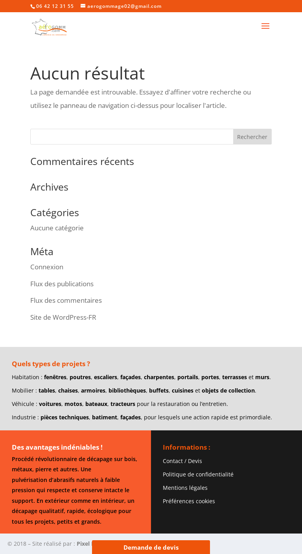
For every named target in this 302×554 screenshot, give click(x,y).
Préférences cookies (189, 501)
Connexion (46, 266)
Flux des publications (62, 283)
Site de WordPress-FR (63, 317)
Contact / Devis (182, 461)
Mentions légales (185, 487)
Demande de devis (151, 547)
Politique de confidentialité (198, 474)
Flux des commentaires (66, 300)
